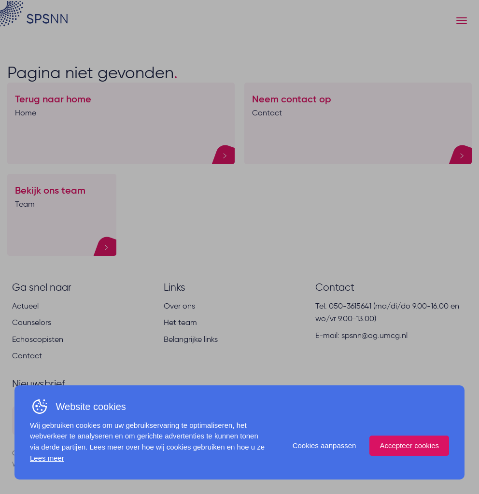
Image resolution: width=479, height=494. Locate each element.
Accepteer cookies (409, 445)
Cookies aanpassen (324, 445)
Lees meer (47, 458)
